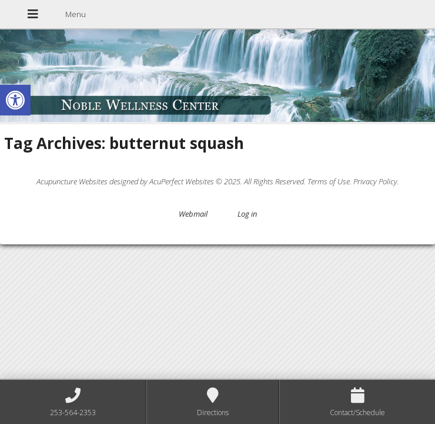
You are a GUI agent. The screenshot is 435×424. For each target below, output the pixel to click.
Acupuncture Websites (72, 181)
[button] (15, 100)
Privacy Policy (375, 181)
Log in (247, 213)
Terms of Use (328, 181)
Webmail (193, 213)
